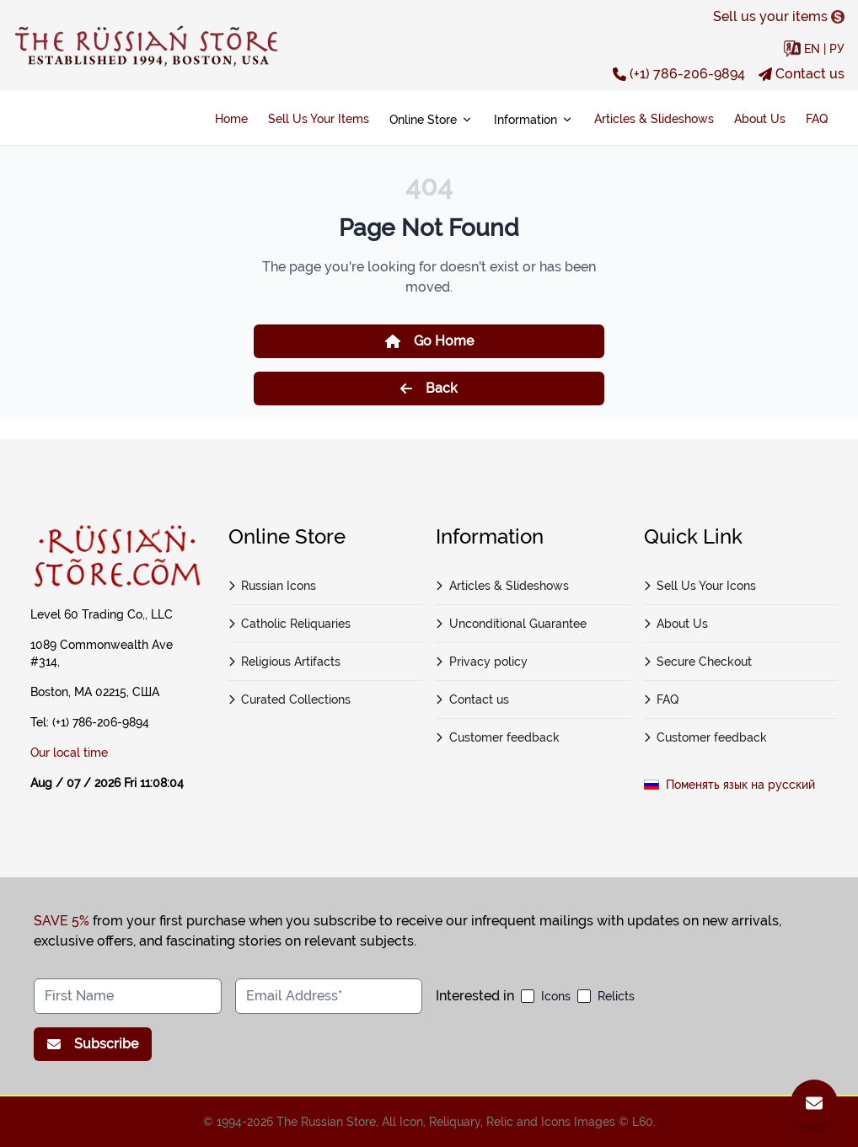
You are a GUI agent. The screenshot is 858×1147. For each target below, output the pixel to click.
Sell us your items (779, 16)
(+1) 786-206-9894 (679, 74)
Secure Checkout (698, 661)
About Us (760, 119)
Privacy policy (482, 661)
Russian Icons (272, 585)
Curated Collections (289, 699)
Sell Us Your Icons (700, 585)
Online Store (431, 119)
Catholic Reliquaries (289, 623)
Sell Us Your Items (318, 119)
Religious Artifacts (284, 661)
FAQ (817, 119)
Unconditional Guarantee (511, 623)
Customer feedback (498, 737)
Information (534, 119)
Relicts (616, 996)
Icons (556, 996)
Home (231, 119)
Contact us (802, 74)
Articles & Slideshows (654, 119)
